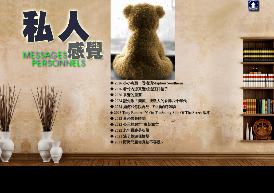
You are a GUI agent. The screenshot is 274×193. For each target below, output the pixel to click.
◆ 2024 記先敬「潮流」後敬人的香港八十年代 (148, 101)
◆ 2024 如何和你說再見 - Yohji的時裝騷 (143, 107)
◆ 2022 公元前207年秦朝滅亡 (134, 125)
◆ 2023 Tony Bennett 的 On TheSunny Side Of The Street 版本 (160, 113)
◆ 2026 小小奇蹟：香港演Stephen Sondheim (146, 83)
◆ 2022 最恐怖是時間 (128, 119)
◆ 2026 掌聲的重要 (126, 95)
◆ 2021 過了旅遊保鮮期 (129, 136)
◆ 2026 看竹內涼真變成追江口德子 (139, 89)
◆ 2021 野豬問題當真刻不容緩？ (137, 142)
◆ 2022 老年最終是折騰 (129, 130)
